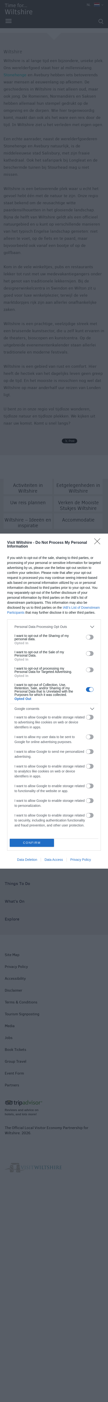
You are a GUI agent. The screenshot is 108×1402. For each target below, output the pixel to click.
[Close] (98, 542)
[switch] (90, 637)
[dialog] (54, 701)
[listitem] (54, 626)
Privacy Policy (80, 860)
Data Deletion (27, 860)
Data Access (54, 860)
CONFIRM (32, 842)
